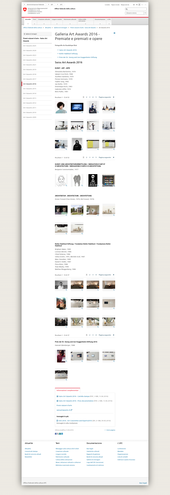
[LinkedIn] (62, 434)
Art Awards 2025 (29, 46)
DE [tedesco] (134, 5)
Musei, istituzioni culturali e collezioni (68, 462)
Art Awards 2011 (29, 108)
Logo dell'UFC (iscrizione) (95, 462)
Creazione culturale (44, 19)
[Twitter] (58, 434)
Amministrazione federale (34, 4)
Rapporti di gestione (93, 454)
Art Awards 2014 (29, 93)
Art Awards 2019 (29, 69)
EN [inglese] (146, 5)
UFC (60, 4)
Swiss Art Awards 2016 (68, 50)
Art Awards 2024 (29, 50)
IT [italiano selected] (139, 5)
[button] (126, 9)
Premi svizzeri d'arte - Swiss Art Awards (83, 27)
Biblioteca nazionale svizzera (65, 465)
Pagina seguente (105, 97)
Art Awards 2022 (29, 60)
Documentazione (100, 19)
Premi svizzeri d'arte (64, 405)
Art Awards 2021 (29, 65)
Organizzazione (123, 454)
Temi (34, 19)
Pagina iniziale (115, 5)
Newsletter (28, 457)
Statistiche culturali (93, 451)
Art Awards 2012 (29, 103)
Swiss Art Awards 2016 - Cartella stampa (83, 396)
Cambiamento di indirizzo (95, 465)
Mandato (120, 451)
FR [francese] (137, 5)
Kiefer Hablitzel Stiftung (68, 54)
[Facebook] (56, 434)
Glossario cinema (136, 13)
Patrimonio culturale (70, 19)
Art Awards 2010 (29, 112)
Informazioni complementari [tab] (67, 390)
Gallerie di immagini (60, 27)
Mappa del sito (125, 5)
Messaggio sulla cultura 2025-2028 (67, 448)
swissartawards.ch (63, 410)
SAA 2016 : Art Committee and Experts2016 (85, 421)
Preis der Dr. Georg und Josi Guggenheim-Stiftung (78, 57)
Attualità (28, 20)
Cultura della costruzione (82, 20)
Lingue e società (57, 19)
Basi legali (90, 448)
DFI (50, 4)
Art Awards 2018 (29, 74)
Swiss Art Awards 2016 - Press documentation (85, 401)
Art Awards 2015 (29, 89)
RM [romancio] (142, 5)
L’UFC (109, 19)
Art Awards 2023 (29, 55)
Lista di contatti (123, 457)
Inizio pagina (110, 430)
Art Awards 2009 (29, 117)
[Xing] (60, 434)
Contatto (107, 5)
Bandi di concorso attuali (33, 454)
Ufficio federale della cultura (32, 27)
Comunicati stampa (31, 451)
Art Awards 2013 (29, 98)
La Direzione (122, 448)
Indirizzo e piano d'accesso (126, 459)
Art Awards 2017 (29, 79)
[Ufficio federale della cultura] (54, 11)
